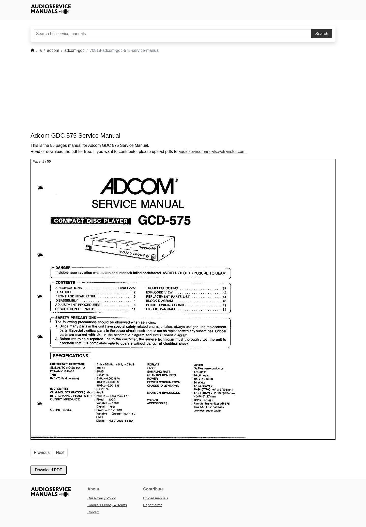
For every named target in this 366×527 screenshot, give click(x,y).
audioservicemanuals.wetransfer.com (212, 151)
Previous (42, 452)
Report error (152, 505)
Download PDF (48, 470)
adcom (53, 50)
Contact (93, 512)
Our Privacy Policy (101, 498)
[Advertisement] (175, 92)
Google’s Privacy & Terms (107, 505)
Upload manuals (155, 498)
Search (321, 33)
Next (60, 452)
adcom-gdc (74, 50)
